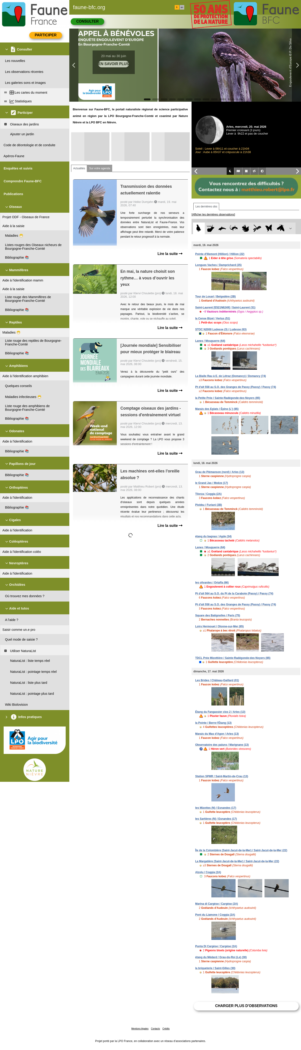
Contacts (155, 1028)
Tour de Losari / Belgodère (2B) (215, 296)
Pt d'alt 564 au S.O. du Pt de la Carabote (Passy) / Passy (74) (234, 593)
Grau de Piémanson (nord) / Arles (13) (219, 472)
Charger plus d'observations (246, 1006)
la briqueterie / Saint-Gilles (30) (215, 968)
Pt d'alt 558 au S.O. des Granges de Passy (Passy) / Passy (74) (235, 387)
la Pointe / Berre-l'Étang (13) (213, 722)
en (182, 7)
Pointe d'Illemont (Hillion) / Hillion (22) (219, 254)
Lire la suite (170, 253)
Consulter (87, 21)
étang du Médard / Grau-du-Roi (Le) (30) (221, 957)
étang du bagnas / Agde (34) (213, 536)
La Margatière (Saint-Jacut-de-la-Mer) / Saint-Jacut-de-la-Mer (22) (237, 861)
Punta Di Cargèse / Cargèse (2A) (216, 946)
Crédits (166, 1028)
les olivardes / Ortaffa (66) (212, 582)
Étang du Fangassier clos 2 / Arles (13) (220, 711)
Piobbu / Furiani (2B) (208, 504)
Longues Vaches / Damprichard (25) (218, 265)
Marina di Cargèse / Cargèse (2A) (216, 903)
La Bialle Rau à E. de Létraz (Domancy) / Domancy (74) (230, 376)
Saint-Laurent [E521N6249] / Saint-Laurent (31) (225, 307)
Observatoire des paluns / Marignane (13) (222, 744)
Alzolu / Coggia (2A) (208, 872)
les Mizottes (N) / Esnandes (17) (215, 807)
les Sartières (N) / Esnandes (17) (216, 818)
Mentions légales (139, 1028)
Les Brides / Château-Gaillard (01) (217, 680)
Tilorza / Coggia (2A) (208, 494)
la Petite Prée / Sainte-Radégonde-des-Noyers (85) (227, 398)
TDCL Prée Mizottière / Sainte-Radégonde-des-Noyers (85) (232, 658)
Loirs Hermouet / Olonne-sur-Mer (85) (219, 626)
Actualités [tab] (79, 168)
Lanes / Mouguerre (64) (210, 340)
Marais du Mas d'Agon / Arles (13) (217, 733)
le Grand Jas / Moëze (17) (211, 483)
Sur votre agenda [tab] (99, 168)
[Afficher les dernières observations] (213, 214)
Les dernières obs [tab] (206, 206)
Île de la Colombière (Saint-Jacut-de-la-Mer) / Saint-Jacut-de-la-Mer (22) (241, 850)
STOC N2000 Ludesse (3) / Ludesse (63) (221, 329)
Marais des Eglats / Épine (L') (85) (217, 409)
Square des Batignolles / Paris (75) (217, 615)
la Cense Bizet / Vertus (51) (212, 318)
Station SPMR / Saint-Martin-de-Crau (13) (221, 776)
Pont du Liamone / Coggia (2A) (215, 914)
